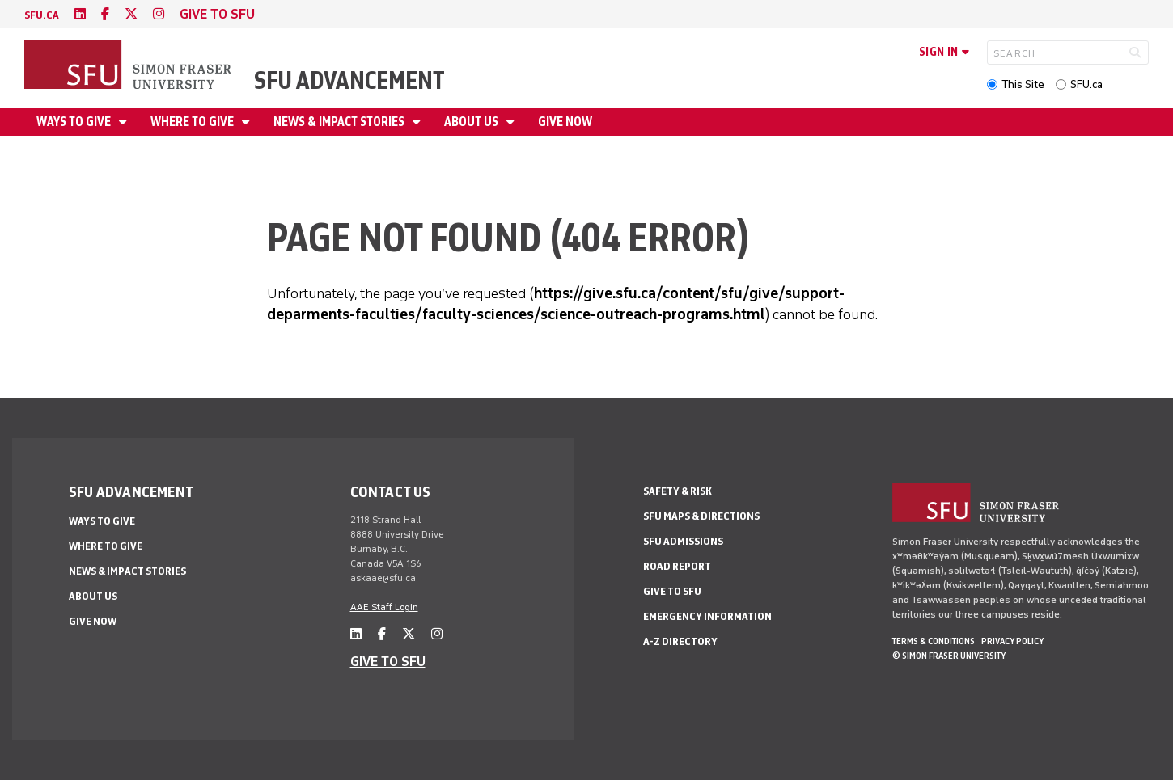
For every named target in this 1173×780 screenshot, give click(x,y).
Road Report (677, 566)
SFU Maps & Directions (701, 516)
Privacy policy (1012, 641)
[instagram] (158, 14)
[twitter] (131, 14)
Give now (565, 121)
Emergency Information (707, 616)
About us (472, 121)
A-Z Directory (680, 641)
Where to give (193, 121)
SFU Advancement (349, 80)
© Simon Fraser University (949, 655)
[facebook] (105, 14)
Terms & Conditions (933, 641)
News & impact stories (340, 121)
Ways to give (74, 121)
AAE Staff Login (384, 607)
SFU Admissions (683, 541)
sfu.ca (41, 15)
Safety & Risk (677, 491)
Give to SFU (672, 591)
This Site (1022, 84)
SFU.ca (1086, 84)
